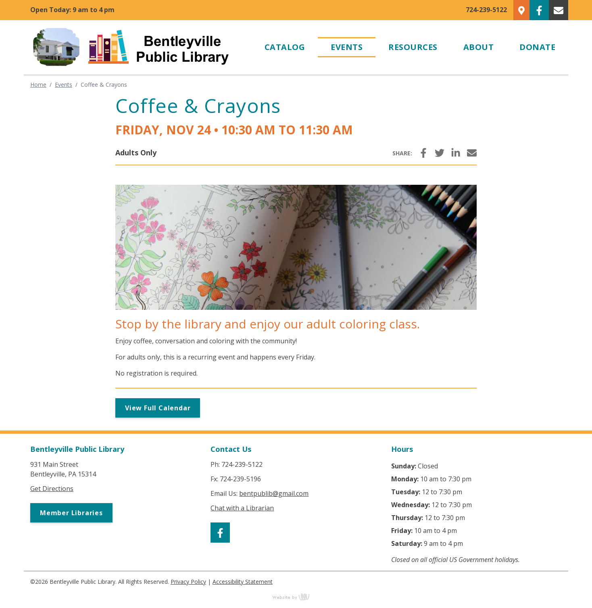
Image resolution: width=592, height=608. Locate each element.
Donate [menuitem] (537, 47)
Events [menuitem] (347, 47)
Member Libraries (71, 512)
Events (63, 84)
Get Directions (51, 488)
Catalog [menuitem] (285, 47)
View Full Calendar (157, 407)
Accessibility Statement (243, 581)
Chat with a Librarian (242, 508)
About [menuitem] (478, 47)
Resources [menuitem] (413, 47)
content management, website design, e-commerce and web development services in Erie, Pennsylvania (296, 597)
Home (38, 84)
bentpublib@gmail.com (274, 493)
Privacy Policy (188, 581)
